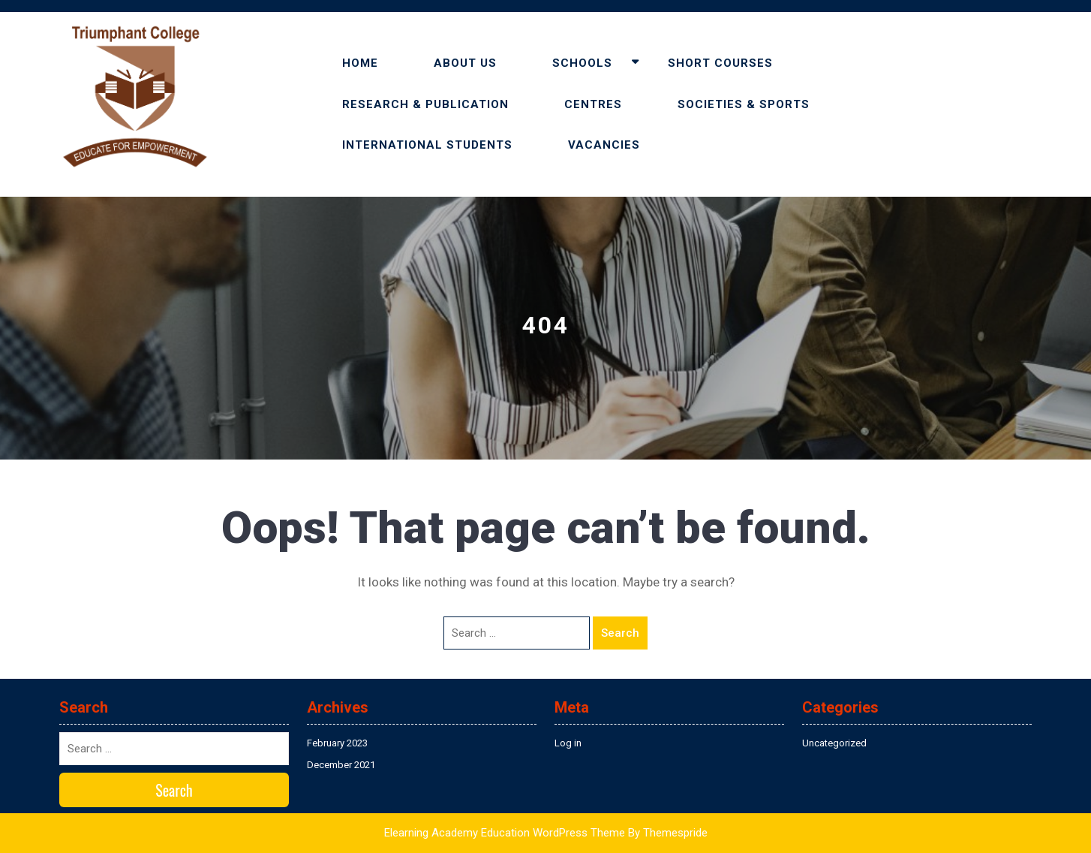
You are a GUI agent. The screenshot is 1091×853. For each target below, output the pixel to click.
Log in (568, 743)
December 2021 (341, 764)
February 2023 (337, 743)
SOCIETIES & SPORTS (744, 104)
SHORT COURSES (720, 63)
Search (620, 633)
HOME (360, 63)
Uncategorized (834, 743)
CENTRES (593, 104)
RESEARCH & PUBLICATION (425, 104)
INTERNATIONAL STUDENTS (427, 145)
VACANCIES (604, 145)
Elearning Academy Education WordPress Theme (504, 832)
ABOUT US (465, 63)
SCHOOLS (582, 63)
